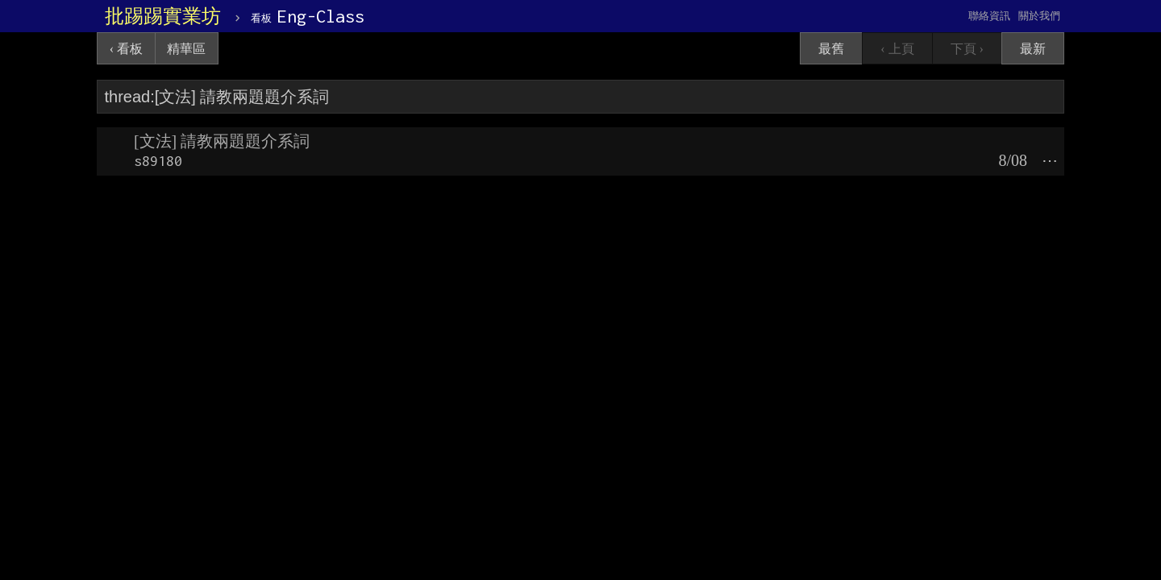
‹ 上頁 (896, 49)
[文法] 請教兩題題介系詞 (222, 141)
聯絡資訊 (989, 15)
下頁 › (967, 49)
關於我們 (1039, 15)
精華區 (186, 49)
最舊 (831, 49)
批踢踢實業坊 (163, 16)
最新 (1033, 49)
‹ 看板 (126, 49)
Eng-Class (307, 16)
